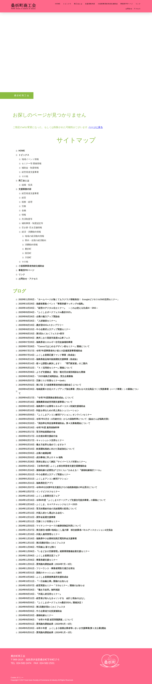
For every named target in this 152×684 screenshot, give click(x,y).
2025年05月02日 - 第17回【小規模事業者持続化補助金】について (50, 385)
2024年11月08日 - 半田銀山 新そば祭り (37, 547)
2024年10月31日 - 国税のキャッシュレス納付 (40, 573)
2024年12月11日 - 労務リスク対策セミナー (39, 521)
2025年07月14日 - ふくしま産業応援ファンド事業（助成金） (48, 355)
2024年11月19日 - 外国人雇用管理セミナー (39, 534)
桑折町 (28, 249)
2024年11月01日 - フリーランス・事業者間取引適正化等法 (47, 568)
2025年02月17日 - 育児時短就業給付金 (37, 432)
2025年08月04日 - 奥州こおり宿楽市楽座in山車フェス (44, 338)
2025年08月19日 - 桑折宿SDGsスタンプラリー (41, 325)
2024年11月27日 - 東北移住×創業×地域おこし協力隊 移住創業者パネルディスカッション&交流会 (66, 530)
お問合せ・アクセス (133, 8)
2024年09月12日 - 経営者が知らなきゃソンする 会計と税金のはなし (52, 598)
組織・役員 (27, 185)
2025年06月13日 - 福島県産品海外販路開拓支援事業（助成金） (49, 359)
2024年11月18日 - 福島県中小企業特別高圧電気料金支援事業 (48, 538)
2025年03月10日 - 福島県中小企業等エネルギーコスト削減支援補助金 (52, 406)
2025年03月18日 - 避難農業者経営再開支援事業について (45, 402)
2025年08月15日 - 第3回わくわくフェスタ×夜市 (41, 333)
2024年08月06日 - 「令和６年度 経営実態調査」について (46, 619)
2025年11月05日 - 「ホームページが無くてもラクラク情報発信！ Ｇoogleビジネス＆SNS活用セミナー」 (69, 299)
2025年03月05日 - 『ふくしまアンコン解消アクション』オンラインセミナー (55, 415)
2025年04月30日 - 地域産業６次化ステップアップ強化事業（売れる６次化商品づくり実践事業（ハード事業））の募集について (79, 391)
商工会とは (78, 4)
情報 (24, 215)
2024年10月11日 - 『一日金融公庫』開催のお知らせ (43, 581)
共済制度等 (27, 219)
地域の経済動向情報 (34, 236)
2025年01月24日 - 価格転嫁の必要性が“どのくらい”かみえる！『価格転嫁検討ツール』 (60, 470)
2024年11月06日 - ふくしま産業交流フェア (39, 555)
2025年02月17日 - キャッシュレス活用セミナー (41, 440)
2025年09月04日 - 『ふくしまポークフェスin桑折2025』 (46, 312)
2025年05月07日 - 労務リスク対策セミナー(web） (43, 380)
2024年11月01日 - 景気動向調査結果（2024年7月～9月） (46, 564)
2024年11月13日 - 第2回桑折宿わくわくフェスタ (42, 543)
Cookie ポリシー (17, 678)
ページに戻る (95, 127)
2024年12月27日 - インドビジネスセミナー (39, 491)
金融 (24, 210)
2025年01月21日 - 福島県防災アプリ (36, 483)
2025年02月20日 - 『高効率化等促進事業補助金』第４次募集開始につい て (54, 423)
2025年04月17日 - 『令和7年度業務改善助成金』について (46, 397)
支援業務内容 (90, 4)
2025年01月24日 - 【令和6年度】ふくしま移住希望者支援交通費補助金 (52, 466)
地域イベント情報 (30, 159)
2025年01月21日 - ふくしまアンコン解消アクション (43, 479)
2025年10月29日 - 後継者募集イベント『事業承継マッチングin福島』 (52, 304)
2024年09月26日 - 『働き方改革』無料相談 (39, 590)
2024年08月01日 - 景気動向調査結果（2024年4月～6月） (46, 624)
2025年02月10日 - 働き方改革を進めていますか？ (42, 444)
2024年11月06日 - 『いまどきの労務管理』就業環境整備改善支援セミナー (54, 551)
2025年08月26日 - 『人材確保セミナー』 (38, 321)
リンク (138, 4)
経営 (24, 198)
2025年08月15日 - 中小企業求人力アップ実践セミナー (44, 329)
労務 (24, 206)
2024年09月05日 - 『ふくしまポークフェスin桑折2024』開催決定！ (51, 602)
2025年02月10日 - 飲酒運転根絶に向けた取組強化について (47, 449)
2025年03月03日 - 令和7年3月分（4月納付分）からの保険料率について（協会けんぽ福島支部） (64, 419)
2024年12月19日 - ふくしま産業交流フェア (39, 496)
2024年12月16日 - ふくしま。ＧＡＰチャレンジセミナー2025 (48, 504)
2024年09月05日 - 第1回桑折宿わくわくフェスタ (42, 607)
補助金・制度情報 (30, 168)
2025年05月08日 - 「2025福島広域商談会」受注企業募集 (46, 376)
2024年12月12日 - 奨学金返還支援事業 (37, 517)
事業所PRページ (126, 4)
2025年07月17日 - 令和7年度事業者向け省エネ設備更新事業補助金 (50, 351)
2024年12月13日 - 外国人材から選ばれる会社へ (41, 513)
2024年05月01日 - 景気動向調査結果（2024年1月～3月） (46, 632)
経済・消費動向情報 (31, 232)
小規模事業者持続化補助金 (108, 4)
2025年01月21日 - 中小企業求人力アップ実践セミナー (44, 474)
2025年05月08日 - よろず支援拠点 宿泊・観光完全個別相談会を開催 (52, 372)
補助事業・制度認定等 (32, 223)
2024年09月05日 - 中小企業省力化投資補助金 (40, 611)
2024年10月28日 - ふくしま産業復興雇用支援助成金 (43, 577)
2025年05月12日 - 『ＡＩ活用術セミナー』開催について (45, 368)
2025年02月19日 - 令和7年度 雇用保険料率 (39, 427)
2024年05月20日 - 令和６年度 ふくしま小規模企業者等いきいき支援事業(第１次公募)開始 (62, 628)
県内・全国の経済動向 (35, 240)
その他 (25, 176)
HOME (57, 4)
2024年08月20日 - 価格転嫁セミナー (36, 615)
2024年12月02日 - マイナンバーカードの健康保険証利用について (50, 526)
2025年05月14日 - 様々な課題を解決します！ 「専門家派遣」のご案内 (53, 363)
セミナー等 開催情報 (31, 163)
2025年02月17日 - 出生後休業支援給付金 (38, 436)
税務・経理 (27, 202)
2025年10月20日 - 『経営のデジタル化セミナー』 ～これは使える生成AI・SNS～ (58, 308)
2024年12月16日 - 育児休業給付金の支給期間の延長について (48, 508)
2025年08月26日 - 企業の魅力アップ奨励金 (39, 316)
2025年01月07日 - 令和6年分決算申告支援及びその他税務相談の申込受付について (58, 487)
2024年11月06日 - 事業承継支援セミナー (38, 560)
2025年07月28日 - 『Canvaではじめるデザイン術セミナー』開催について (54, 346)
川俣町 (28, 257)
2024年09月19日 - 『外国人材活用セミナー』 (40, 594)
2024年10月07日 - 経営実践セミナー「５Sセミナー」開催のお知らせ (52, 585)
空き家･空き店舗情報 (32, 227)
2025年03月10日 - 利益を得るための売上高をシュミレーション (49, 410)
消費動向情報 (31, 244)
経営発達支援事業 (30, 172)
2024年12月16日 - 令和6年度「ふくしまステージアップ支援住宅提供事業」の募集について (62, 500)
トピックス (67, 4)
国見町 (28, 253)
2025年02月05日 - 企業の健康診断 (35, 453)
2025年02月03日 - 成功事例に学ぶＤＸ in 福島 (41, 457)
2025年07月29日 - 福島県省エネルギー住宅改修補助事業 (45, 342)
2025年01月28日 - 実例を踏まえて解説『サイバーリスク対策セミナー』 (53, 462)
